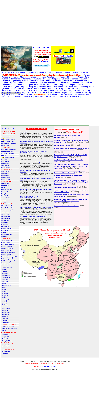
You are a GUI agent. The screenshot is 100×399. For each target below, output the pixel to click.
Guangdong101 (5, 275)
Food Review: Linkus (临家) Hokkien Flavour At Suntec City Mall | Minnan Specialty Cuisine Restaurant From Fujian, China (71, 166)
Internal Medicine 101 (51, 96)
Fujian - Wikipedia (25, 132)
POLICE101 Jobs (8, 141)
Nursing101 (4, 222)
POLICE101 (59, 72)
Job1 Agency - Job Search (82, 94)
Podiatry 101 (4, 230)
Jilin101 (3, 298)
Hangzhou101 (5, 345)
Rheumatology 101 (6, 234)
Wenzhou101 (5, 347)
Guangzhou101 (5, 277)
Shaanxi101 (4, 306)
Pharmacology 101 (6, 228)
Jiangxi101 (4, 295)
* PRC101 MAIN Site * (66, 94)
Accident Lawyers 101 (7, 242)
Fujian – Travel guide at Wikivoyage (31, 162)
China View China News (7, 153)
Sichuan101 (4, 316)
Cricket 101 (4, 187)
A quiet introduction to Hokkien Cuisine (66, 206)
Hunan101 (4, 291)
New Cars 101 (6, 96)
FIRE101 (51, 72)
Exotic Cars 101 (28, 96)
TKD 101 (3, 202)
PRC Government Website (8, 149)
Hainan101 (4, 281)
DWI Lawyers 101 (6, 250)
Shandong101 (5, 308)
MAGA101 (76, 72)
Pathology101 (5, 226)
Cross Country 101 (6, 189)
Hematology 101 (5, 214)
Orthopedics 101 (5, 224)
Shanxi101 (4, 310)
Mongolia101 (5, 336)
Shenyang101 (5, 312)
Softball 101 (4, 196)
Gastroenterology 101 (7, 210)
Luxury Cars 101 (16, 96)
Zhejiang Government (7, 151)
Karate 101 (4, 200)
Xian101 (3, 330)
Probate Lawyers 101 (7, 259)
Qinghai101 (4, 304)
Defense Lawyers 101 (7, 246)
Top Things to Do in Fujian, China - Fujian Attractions (36, 207)
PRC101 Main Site (6, 267)
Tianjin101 (4, 353)
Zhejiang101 (5, 322)
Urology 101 (4, 236)
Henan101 (4, 287)
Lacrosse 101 (5, 183)
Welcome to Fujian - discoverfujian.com (32, 216)
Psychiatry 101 (5, 232)
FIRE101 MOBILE (7, 157)
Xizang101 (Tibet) (6, 341)
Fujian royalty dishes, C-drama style (65, 187)
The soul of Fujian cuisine (62, 145)
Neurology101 (5, 220)
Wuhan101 (4, 318)
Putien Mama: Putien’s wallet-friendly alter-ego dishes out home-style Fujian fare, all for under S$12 (70, 201)
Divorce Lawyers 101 (7, 248)
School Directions (6, 168)
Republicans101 (74, 96)
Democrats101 (64, 96)
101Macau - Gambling (7, 326)
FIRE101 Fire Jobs (8, 139)
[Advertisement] (38, 23)
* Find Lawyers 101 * (7, 240)
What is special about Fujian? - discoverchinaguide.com (29, 197)
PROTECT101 (5, 161)
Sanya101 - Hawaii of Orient (9, 328)
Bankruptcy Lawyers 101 (8, 244)
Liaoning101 (5, 300)
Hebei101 (4, 283)
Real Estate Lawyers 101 (8, 261)
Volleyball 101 (5, 185)
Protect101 (68, 72)
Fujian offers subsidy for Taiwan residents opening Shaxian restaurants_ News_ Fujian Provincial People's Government (71, 182)
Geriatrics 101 (5, 212)
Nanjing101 (4, 302)
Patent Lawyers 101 (6, 254)
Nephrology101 (5, 218)
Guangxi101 (5, 334)
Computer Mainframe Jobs (8, 143)
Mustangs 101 (39, 96)
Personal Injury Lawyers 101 (9, 257)
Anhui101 (4, 269)
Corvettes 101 (5, 173)
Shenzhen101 (5, 314)
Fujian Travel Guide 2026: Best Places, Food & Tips (36, 189)
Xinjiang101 (4, 339)
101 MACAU (84, 72)
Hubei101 (4, 289)
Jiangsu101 (4, 293)
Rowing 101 (4, 192)
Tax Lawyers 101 (6, 263)
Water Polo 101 (5, 198)
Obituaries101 (32, 72)
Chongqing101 (5, 351)
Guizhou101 (5, 279)
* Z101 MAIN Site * (21, 72)
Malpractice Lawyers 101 (8, 252)
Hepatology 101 (5, 216)
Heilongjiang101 (6, 285)
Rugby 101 (4, 194)
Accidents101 (42, 72)
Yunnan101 (4, 320)
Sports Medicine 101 (7, 208)
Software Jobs (5, 145)
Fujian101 (4, 271)
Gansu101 (4, 273)
